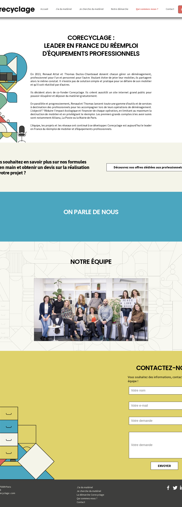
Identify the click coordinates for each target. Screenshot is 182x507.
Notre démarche (119, 9)
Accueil (44, 9)
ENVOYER (164, 466)
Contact (170, 9)
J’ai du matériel (64, 9)
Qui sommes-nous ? (147, 9)
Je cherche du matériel (91, 9)
